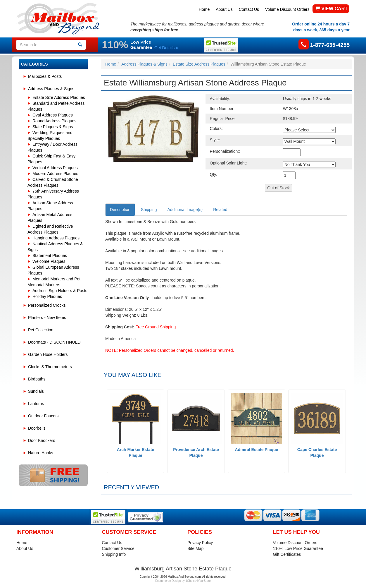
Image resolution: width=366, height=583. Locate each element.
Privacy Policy (200, 542)
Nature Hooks (40, 452)
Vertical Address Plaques (55, 167)
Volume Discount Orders (287, 9)
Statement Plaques (49, 255)
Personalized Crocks (46, 305)
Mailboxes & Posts (45, 76)
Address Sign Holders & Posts (59, 290)
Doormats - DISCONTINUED (54, 342)
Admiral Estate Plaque (256, 449)
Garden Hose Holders (48, 354)
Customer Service (118, 548)
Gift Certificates (287, 554)
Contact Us (249, 9)
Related (220, 209)
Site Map (195, 548)
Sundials (36, 391)
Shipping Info (114, 554)
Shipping (149, 209)
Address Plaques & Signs (51, 88)
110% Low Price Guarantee (298, 548)
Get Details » (166, 47)
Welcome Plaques (48, 261)
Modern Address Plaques (55, 173)
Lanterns (36, 403)
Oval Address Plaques (52, 115)
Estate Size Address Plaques (58, 97)
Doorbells (36, 428)
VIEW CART (331, 8)
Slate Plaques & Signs (52, 126)
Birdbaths (36, 379)
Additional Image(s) (185, 209)
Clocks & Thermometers (50, 366)
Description (120, 209)
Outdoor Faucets (43, 416)
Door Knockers (41, 440)
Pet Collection (40, 329)
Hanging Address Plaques (56, 238)
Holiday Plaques (47, 296)
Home (204, 9)
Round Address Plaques (54, 121)
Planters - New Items (47, 317)
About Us (224, 9)
